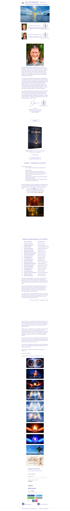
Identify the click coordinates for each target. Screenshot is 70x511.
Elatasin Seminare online (35, 377)
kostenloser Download (35, 158)
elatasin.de (33, 355)
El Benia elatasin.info (35, 37)
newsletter (35, 120)
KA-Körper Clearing (27, 246)
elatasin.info (41, 355)
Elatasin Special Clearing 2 (29, 251)
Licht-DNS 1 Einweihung (28, 243)
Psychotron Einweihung (28, 260)
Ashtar (35, 442)
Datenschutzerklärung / (26, 508)
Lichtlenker (35, 431)
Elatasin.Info (35, 420)
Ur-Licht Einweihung (27, 269)
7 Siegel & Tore (40, 214)
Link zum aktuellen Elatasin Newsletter (35, 470)
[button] (31, 495)
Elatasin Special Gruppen (35, 387)
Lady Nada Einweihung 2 (28, 255)
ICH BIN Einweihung (27, 257)
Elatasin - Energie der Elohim (35, 398)
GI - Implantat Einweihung (28, 258)
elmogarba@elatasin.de (36, 110)
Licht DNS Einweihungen (35, 366)
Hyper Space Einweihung (28, 275)
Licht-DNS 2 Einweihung (28, 248)
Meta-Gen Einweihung (28, 274)
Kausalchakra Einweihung (28, 268)
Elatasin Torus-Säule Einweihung (30, 252)
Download (31, 152)
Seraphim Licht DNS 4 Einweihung (30, 272)
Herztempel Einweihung (28, 271)
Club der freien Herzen (35, 453)
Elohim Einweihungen (35, 409)
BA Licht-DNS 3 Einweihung (29, 254)
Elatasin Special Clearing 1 (29, 249)
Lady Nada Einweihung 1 (28, 245)
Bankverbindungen (33, 508)
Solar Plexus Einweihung (28, 266)
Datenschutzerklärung (32, 488)
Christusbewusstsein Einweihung (30, 263)
